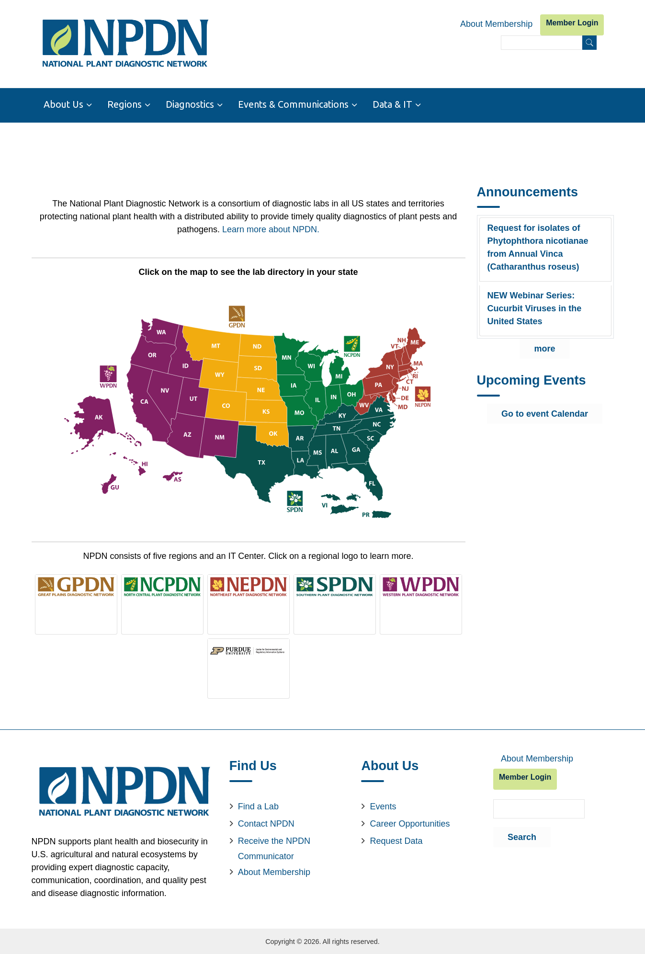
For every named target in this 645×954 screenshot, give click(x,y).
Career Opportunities (410, 823)
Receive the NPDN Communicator (274, 847)
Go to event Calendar (544, 413)
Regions (124, 104)
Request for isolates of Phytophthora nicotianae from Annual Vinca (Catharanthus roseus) (537, 247)
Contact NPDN (266, 823)
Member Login (572, 23)
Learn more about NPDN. (270, 228)
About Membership (496, 24)
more (544, 348)
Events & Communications (293, 104)
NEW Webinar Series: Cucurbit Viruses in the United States (534, 308)
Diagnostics (190, 104)
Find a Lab (258, 805)
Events (383, 805)
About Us (63, 104)
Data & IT (392, 104)
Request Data (396, 840)
